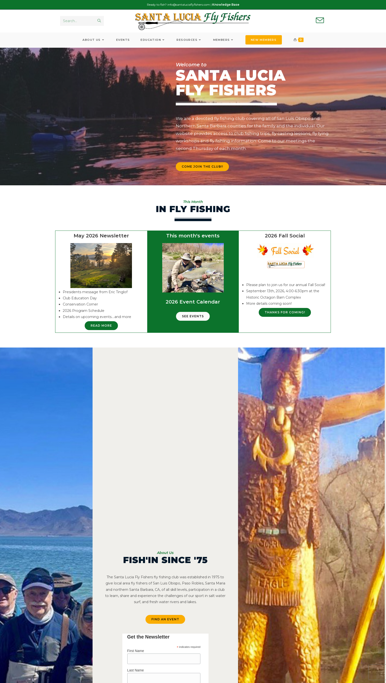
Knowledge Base (225, 4)
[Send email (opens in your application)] (320, 21)
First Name (135, 652)
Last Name (135, 671)
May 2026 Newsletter (101, 237)
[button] (285, 313)
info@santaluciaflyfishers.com (188, 4)
